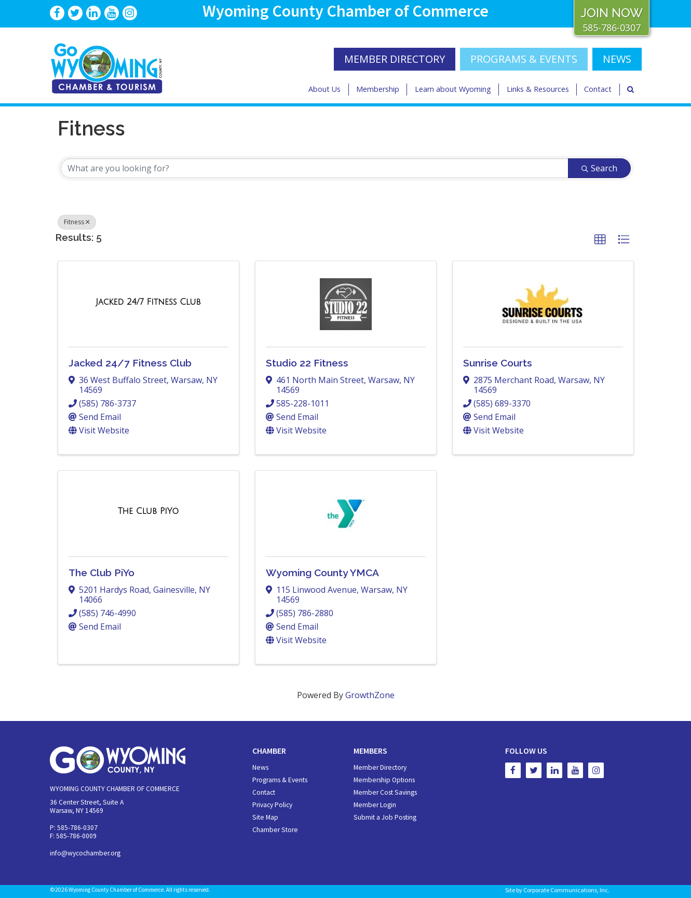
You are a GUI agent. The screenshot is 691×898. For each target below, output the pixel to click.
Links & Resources (538, 89)
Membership (377, 89)
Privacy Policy (272, 804)
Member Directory (380, 767)
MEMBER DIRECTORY (394, 59)
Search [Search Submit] (599, 168)
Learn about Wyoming (453, 89)
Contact (598, 89)
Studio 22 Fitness (307, 363)
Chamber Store (275, 829)
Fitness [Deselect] (77, 221)
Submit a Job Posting (385, 817)
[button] (600, 239)
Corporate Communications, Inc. (566, 890)
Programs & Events (523, 59)
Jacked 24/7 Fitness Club (130, 363)
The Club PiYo (101, 572)
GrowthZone (370, 695)
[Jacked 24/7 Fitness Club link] (148, 302)
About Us (324, 89)
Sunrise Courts (497, 363)
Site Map (265, 817)
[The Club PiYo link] (148, 511)
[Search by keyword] (314, 168)
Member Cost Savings (385, 792)
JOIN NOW (611, 12)
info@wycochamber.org (85, 853)
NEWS (617, 59)
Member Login (375, 804)
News (260, 767)
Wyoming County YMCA (322, 572)
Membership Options (384, 779)
